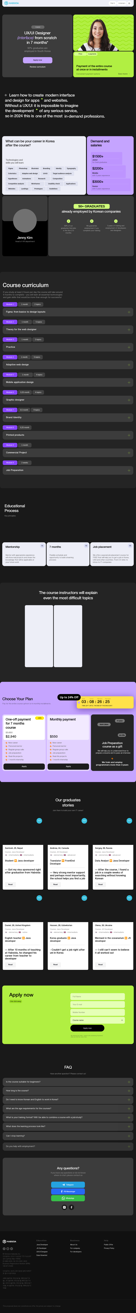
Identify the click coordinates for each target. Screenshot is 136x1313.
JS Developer (41, 1248)
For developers (76, 1252)
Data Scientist (41, 1255)
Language (121, 3)
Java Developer (42, 1245)
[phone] (97, 1012)
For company (75, 1248)
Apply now (37, 60)
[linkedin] (11, 1248)
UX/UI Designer (42, 1252)
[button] (129, 3)
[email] (97, 1004)
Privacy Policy (109, 1248)
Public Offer (108, 1245)
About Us (73, 1245)
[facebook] (4, 1248)
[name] (97, 996)
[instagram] (7, 1248)
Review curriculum (37, 67)
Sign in (112, 3)
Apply (24, 766)
